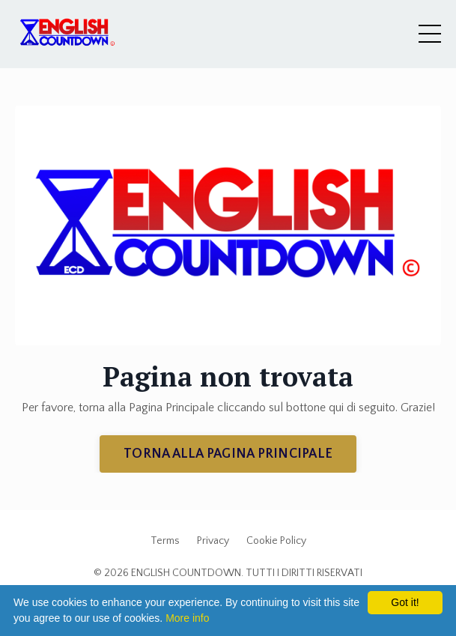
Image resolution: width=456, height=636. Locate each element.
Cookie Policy (276, 541)
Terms (165, 541)
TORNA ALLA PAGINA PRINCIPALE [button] (228, 453)
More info (187, 618)
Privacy (213, 541)
